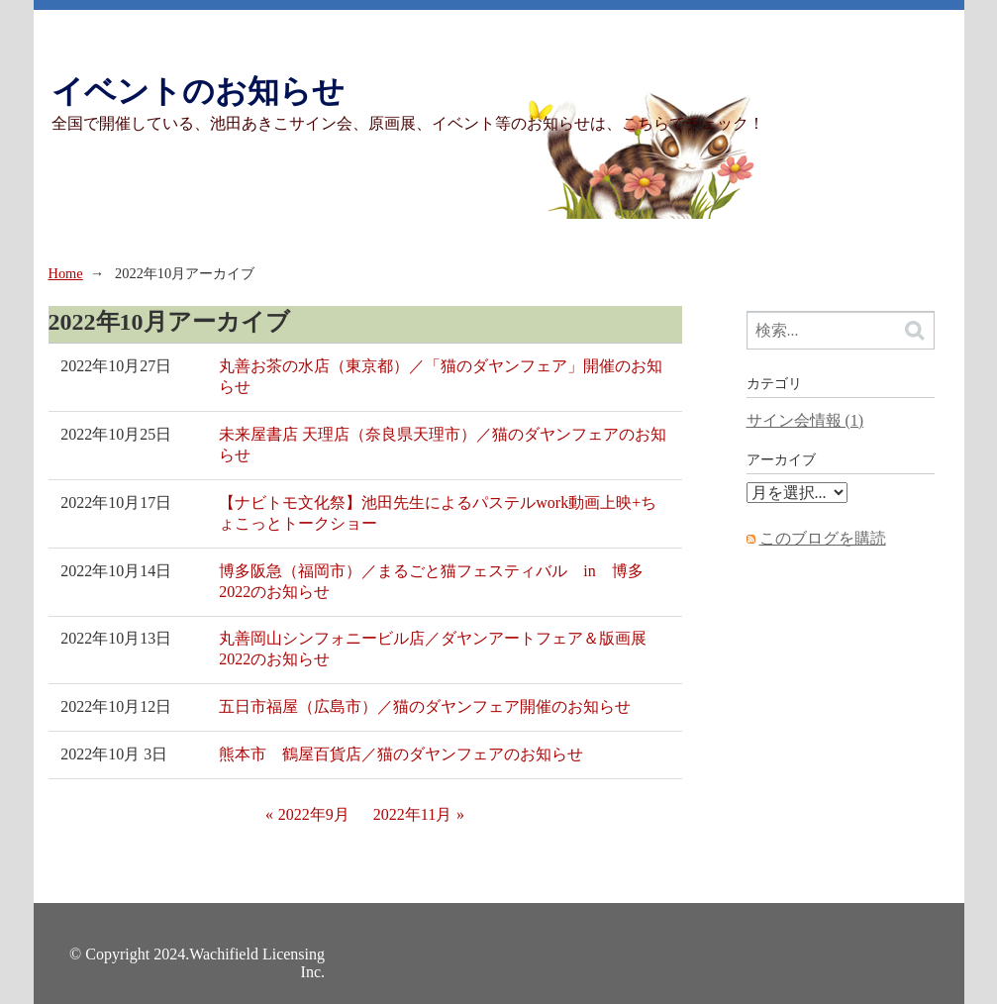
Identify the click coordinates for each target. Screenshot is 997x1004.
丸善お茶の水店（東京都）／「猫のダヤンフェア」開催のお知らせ (440, 376)
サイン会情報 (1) (805, 420)
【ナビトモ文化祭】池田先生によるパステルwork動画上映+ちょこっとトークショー (437, 513)
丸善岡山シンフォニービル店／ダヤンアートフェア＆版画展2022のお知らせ (433, 648)
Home (66, 273)
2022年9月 (313, 814)
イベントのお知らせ (198, 91)
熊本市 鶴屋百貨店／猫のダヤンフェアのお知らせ (401, 754)
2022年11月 (412, 814)
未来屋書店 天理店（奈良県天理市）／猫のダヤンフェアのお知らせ (442, 444)
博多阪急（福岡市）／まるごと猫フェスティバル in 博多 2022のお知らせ (438, 581)
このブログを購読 (822, 538)
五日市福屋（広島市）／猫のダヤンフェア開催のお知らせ (425, 706)
